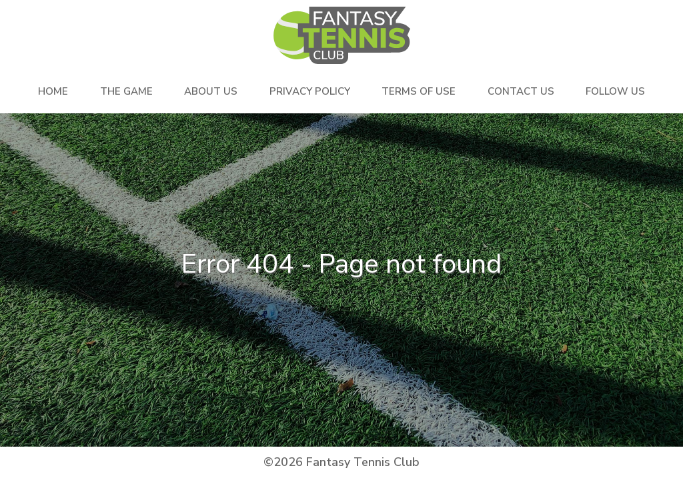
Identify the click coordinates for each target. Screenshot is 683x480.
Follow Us (615, 91)
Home (53, 91)
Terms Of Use (419, 91)
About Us (210, 91)
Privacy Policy (309, 91)
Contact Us (521, 91)
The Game (126, 91)
